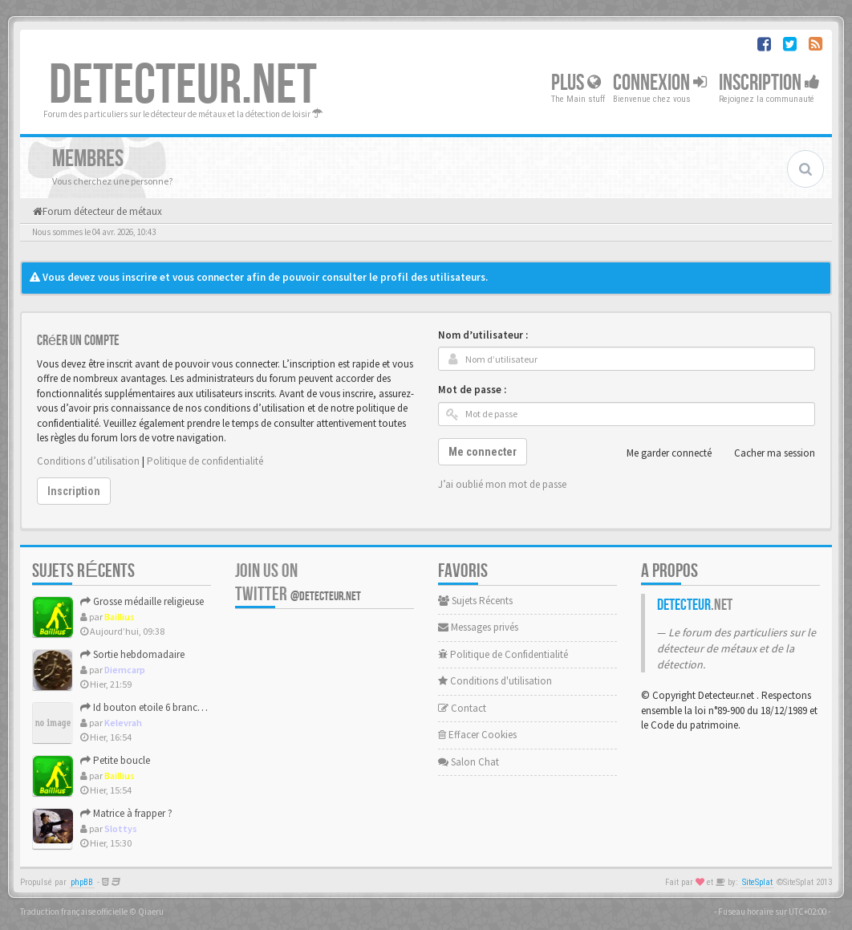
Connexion (660, 83)
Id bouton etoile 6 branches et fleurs (163, 707)
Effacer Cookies (477, 734)
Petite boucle (115, 760)
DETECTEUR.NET (183, 86)
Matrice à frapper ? (126, 813)
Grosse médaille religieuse (142, 601)
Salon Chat (468, 762)
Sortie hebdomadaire (132, 654)
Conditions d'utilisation (495, 681)
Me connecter (482, 451)
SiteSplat (757, 882)
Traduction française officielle (74, 911)
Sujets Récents (475, 600)
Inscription (769, 83)
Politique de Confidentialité (503, 654)
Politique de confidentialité (205, 461)
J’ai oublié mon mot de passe (502, 484)
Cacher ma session (765, 453)
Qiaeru (151, 911)
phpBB (82, 882)
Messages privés (478, 627)
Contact (462, 708)
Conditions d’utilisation (88, 461)
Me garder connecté (660, 453)
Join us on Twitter (298, 582)
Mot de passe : (472, 389)
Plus (576, 83)
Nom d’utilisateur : (483, 335)
